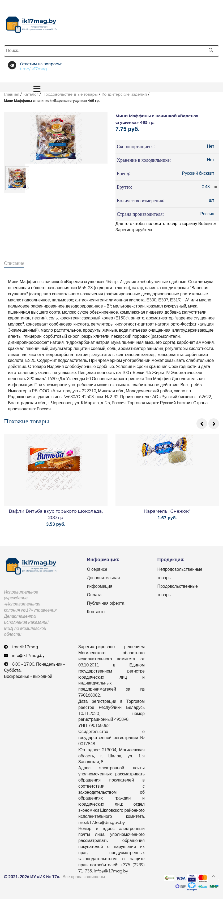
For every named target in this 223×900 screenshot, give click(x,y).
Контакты (96, 613)
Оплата (94, 596)
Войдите (206, 225)
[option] (56, 138)
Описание (14, 264)
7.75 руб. (129, 129)
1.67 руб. (167, 519)
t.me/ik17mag (22, 649)
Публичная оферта (105, 605)
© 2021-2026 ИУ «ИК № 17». (32, 879)
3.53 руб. (56, 525)
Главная (11, 94)
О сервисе (97, 571)
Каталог (30, 94)
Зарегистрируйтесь (134, 231)
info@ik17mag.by (25, 657)
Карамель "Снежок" (167, 512)
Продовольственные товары (69, 94)
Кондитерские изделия (124, 94)
